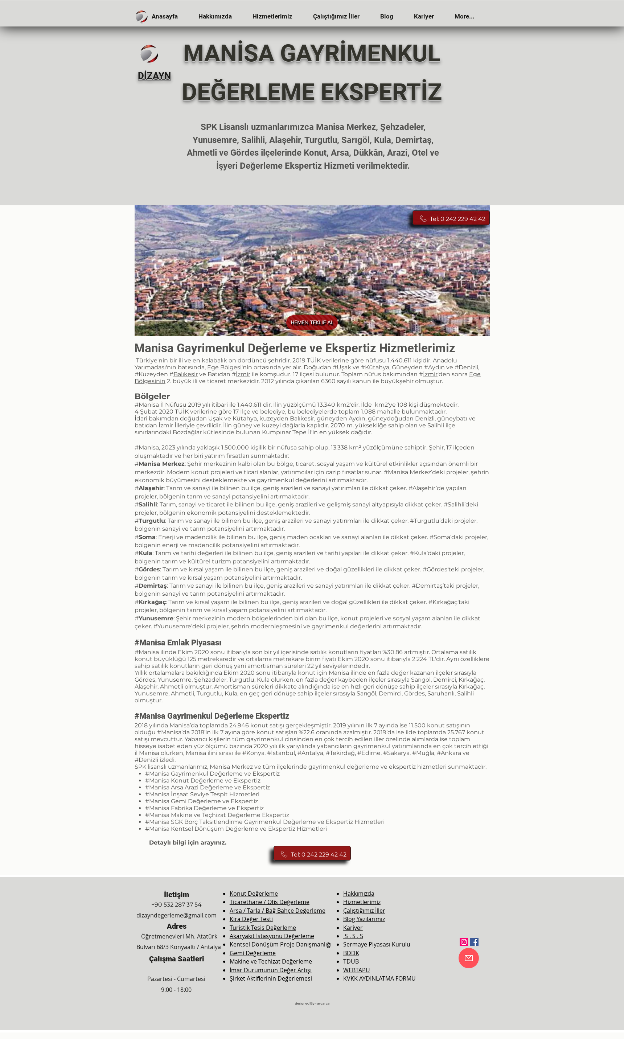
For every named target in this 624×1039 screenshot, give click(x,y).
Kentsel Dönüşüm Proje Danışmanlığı (281, 944)
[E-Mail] (468, 958)
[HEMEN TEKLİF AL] (312, 322)
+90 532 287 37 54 (176, 904)
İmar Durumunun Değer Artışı (271, 970)
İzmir (243, 374)
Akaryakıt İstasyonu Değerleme (272, 936)
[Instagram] (464, 942)
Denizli (468, 367)
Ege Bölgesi (224, 367)
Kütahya (377, 367)
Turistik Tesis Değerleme (263, 928)
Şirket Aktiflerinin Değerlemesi (271, 978)
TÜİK (314, 360)
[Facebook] (474, 942)
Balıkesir (185, 374)
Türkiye (146, 360)
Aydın (436, 367)
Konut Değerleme (254, 894)
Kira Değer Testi (251, 919)
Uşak (344, 367)
